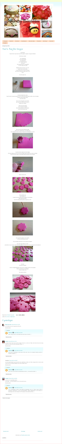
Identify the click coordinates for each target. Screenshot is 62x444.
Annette (6, 378)
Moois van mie (8, 324)
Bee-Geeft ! (51, 41)
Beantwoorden (8, 327)
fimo (6, 316)
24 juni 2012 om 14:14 (12, 341)
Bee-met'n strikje (32, 41)
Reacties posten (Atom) (25, 435)
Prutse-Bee (39, 41)
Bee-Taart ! (17, 41)
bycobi (6, 341)
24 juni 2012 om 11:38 (15, 324)
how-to (8, 316)
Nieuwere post (6, 431)
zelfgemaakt (12, 316)
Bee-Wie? (11, 41)
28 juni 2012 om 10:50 (18, 350)
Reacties (8, 330)
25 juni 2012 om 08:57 (13, 360)
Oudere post (40, 431)
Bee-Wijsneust (24, 41)
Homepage (23, 431)
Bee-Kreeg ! (45, 41)
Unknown (10, 332)
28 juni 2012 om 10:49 (18, 332)
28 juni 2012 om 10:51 (18, 369)
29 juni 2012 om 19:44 (18, 387)
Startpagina (5, 41)
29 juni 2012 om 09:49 (13, 378)
